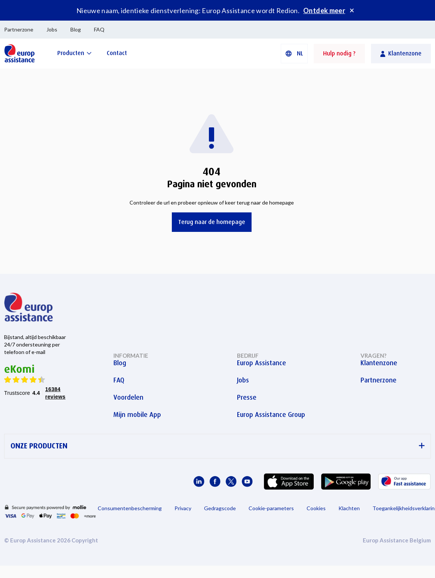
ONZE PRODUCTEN (217, 446)
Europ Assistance (261, 363)
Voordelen (128, 397)
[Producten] (74, 53)
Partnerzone (18, 29)
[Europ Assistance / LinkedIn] (199, 481)
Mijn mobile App (137, 415)
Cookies (316, 508)
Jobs (51, 29)
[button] (294, 53)
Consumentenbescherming (130, 508)
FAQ (99, 29)
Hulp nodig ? (339, 53)
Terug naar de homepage (211, 222)
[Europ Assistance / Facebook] (215, 481)
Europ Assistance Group (271, 415)
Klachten (349, 508)
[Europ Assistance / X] (231, 481)
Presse (246, 397)
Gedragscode (220, 508)
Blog (75, 29)
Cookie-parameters (271, 508)
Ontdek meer (324, 10)
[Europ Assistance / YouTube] (247, 481)
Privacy (182, 508)
